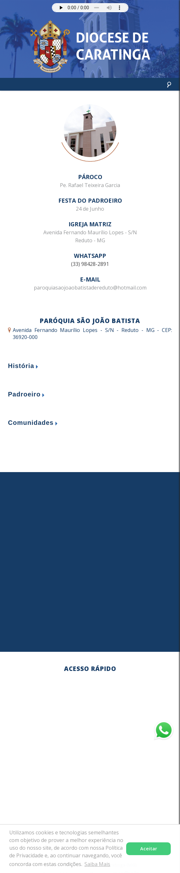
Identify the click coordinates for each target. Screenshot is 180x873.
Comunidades (31, 422)
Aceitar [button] (148, 849)
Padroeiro (24, 394)
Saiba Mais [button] (97, 864)
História (21, 365)
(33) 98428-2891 (90, 263)
